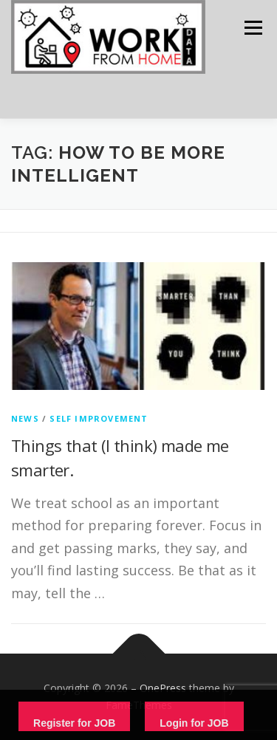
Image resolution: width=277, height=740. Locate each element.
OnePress (163, 688)
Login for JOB (194, 723)
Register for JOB (74, 723)
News (25, 418)
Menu (252, 27)
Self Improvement (98, 418)
